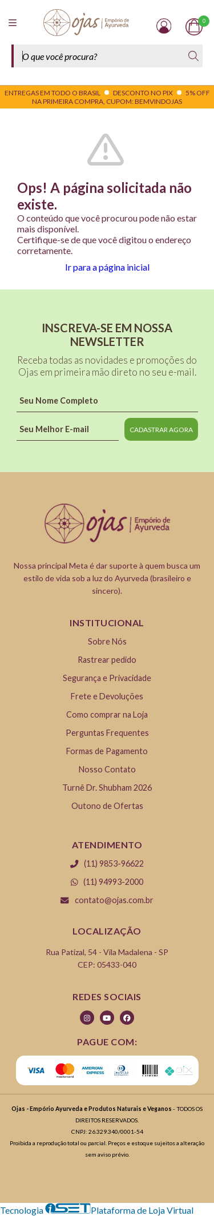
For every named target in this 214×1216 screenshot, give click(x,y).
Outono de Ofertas (107, 806)
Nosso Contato (107, 769)
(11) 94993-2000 (107, 882)
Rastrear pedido (107, 660)
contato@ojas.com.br (106, 900)
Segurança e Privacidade (107, 678)
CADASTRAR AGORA (161, 429)
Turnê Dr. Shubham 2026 (107, 787)
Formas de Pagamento (107, 751)
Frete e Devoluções (107, 696)
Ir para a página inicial (107, 266)
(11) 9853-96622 (107, 863)
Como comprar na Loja (107, 714)
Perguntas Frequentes (107, 733)
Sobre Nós (107, 641)
